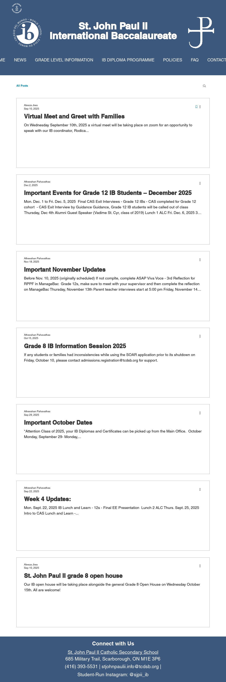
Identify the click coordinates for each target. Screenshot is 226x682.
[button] (204, 86)
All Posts (22, 85)
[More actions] (201, 106)
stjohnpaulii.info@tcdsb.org (130, 666)
